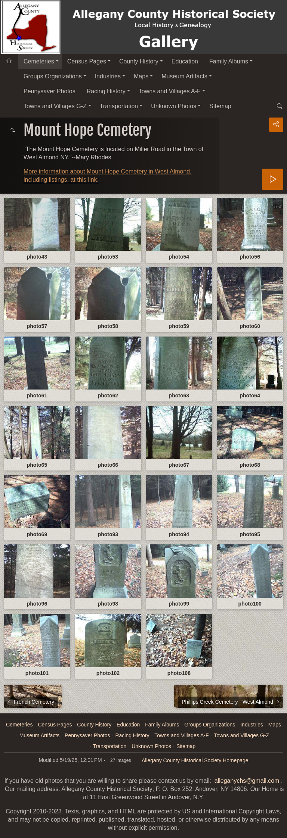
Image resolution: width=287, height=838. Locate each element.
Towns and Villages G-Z (55, 106)
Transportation (119, 106)
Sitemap (220, 106)
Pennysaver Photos (49, 91)
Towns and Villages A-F (170, 91)
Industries (108, 76)
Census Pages (86, 61)
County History (138, 61)
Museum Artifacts (184, 76)
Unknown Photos (173, 106)
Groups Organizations (53, 76)
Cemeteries (39, 61)
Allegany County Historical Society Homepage (195, 760)
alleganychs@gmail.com (247, 781)
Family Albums (228, 61)
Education (185, 61)
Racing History (106, 91)
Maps (141, 76)
